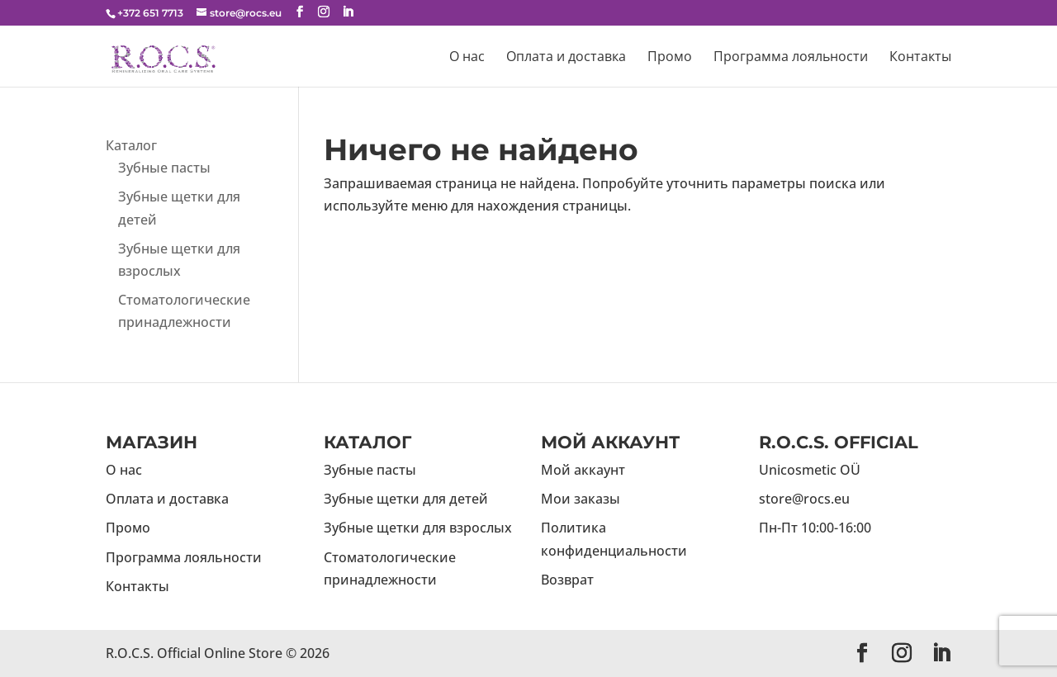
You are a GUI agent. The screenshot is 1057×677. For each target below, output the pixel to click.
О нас (467, 57)
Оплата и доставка (566, 57)
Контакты (920, 57)
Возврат (567, 579)
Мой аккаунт (583, 470)
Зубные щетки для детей (406, 499)
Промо (669, 57)
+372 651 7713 (150, 13)
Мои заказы (580, 499)
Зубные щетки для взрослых (418, 527)
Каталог (131, 145)
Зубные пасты (164, 168)
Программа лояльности (790, 57)
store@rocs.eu (804, 499)
